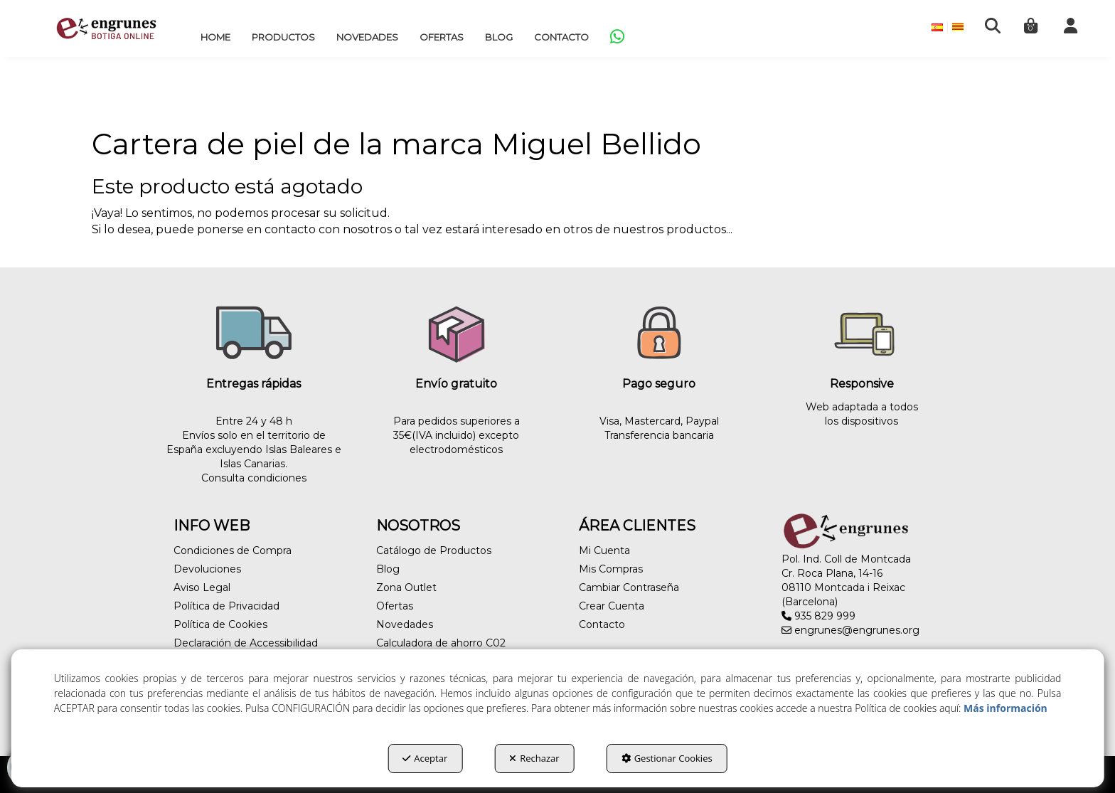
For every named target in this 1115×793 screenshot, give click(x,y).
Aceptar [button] (424, 758)
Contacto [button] (602, 624)
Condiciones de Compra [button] (233, 550)
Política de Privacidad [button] (226, 606)
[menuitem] (215, 37)
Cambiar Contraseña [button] (629, 587)
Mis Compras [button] (611, 569)
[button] (106, 28)
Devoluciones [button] (207, 569)
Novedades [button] (404, 624)
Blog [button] (388, 569)
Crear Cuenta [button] (611, 606)
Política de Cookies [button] (220, 624)
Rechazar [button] (534, 758)
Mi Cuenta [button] (604, 550)
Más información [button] (1005, 708)
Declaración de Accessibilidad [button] (246, 643)
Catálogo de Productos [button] (433, 550)
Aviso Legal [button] (202, 587)
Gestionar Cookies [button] (667, 758)
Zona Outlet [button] (406, 587)
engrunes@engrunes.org (850, 630)
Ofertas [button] (394, 606)
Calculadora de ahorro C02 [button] (441, 643)
